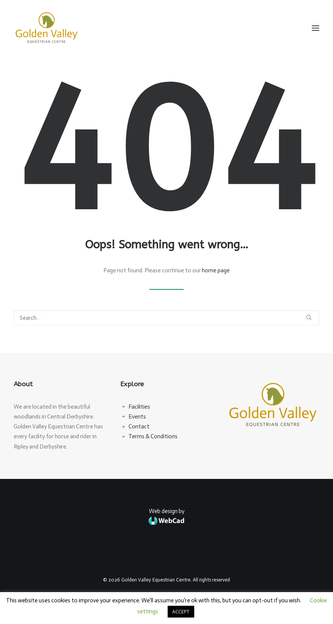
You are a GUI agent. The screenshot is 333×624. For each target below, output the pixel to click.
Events (137, 416)
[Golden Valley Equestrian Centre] (46, 28)
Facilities (139, 406)
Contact (138, 426)
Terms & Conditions (153, 436)
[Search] (166, 317)
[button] (315, 28)
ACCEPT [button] (181, 612)
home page (216, 270)
